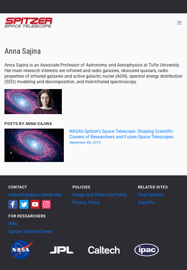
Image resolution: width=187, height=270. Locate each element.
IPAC (13, 223)
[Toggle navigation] (179, 23)
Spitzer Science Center (30, 231)
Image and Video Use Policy (99, 194)
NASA (10, 7)
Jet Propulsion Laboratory (36, 4)
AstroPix (146, 202)
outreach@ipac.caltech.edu (35, 194)
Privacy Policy (86, 202)
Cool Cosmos (151, 194)
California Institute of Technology (36, 9)
